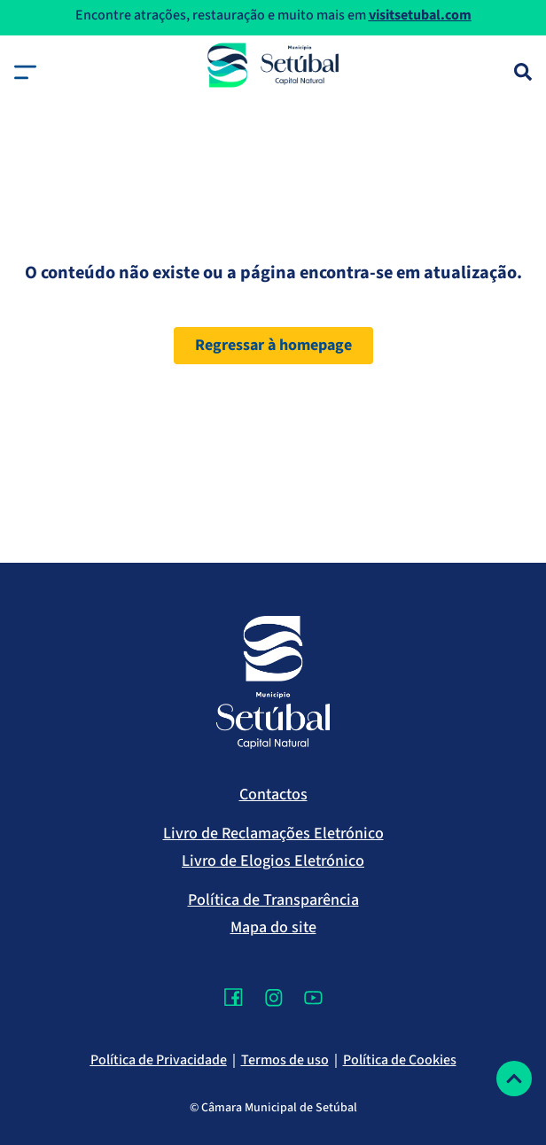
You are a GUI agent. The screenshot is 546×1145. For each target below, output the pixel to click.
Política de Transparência (273, 900)
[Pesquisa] (523, 72)
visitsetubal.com (420, 15)
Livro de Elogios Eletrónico (273, 861)
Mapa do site (273, 927)
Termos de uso (285, 1060)
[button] (25, 72)
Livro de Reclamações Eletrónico (273, 833)
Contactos (273, 794)
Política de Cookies (399, 1060)
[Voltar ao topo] (514, 1078)
